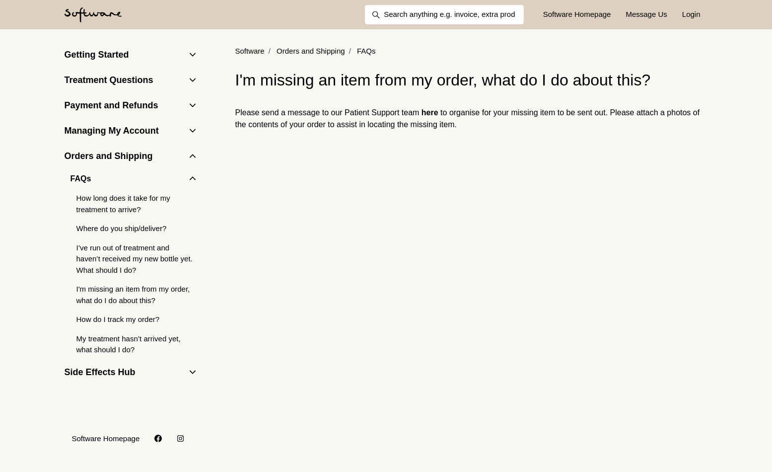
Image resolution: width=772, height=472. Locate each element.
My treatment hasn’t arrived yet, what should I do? (128, 344)
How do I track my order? (118, 319)
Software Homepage (577, 14)
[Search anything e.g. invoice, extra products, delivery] (444, 15)
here (429, 112)
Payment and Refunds (111, 105)
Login (691, 14)
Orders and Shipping (311, 51)
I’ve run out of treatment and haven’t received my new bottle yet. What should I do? (134, 258)
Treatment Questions (109, 80)
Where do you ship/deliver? (121, 228)
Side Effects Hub (100, 372)
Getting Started (97, 55)
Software (250, 51)
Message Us (646, 14)
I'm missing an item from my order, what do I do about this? (133, 295)
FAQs (366, 51)
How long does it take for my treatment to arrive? (123, 204)
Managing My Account (112, 131)
